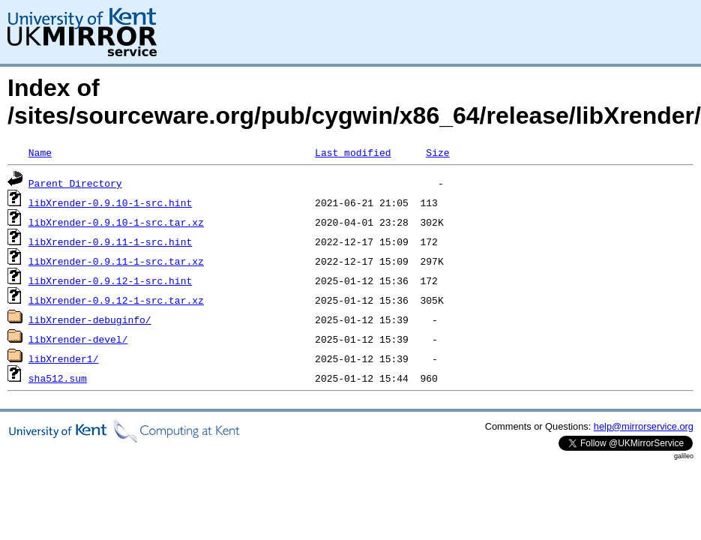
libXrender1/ (63, 358)
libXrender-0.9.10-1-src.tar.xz (116, 222)
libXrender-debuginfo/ (89, 319)
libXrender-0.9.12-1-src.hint (110, 280)
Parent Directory (75, 183)
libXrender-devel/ (78, 339)
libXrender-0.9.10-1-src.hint (110, 202)
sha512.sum (57, 378)
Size (437, 152)
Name (40, 152)
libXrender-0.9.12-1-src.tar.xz (116, 300)
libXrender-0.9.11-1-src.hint (110, 241)
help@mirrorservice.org (644, 426)
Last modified (353, 152)
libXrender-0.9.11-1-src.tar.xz (116, 261)
